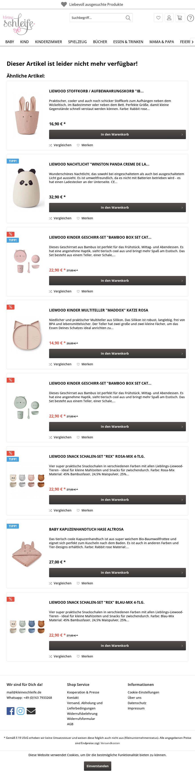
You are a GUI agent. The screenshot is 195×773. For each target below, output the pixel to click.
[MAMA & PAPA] (161, 42)
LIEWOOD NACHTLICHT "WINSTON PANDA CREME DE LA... (99, 164)
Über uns (134, 697)
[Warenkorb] (180, 17)
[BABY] (9, 42)
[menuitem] (101, 17)
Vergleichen (60, 145)
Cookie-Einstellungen (143, 692)
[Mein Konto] (169, 17)
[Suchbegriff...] (101, 17)
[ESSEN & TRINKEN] (128, 42)
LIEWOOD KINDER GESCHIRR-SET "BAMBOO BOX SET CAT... (100, 237)
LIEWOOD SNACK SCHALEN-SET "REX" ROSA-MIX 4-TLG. (97, 456)
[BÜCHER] (100, 42)
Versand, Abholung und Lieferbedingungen (85, 705)
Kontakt (73, 697)
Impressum (136, 708)
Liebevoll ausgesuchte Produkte (91, 4)
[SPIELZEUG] (77, 42)
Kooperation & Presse (83, 692)
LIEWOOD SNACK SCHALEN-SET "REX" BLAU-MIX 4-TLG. (97, 602)
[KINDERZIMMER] (48, 42)
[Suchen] (128, 17)
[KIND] (24, 42)
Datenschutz (137, 703)
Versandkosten (110, 743)
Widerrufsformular (81, 719)
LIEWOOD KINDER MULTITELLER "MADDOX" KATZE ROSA (98, 310)
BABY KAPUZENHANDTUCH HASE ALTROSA (86, 529)
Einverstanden (98, 766)
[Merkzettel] (158, 17)
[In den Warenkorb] (117, 134)
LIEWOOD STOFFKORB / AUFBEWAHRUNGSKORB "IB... (96, 91)
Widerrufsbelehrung (82, 713)
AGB (70, 724)
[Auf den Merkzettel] (85, 145)
